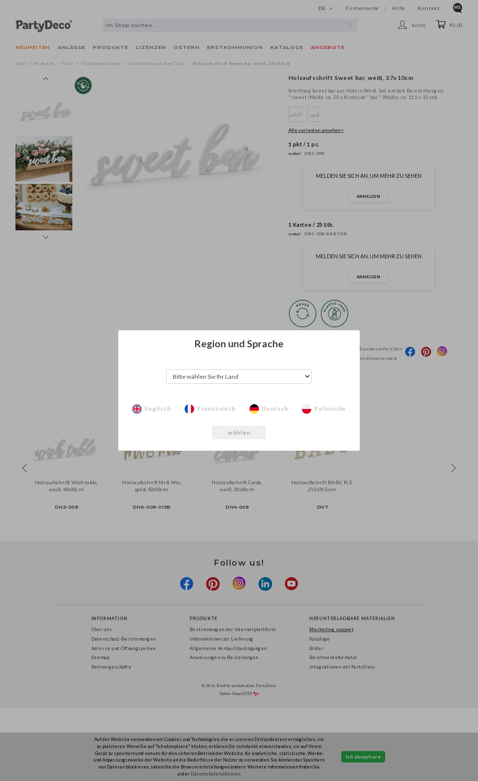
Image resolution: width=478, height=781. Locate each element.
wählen (239, 432)
